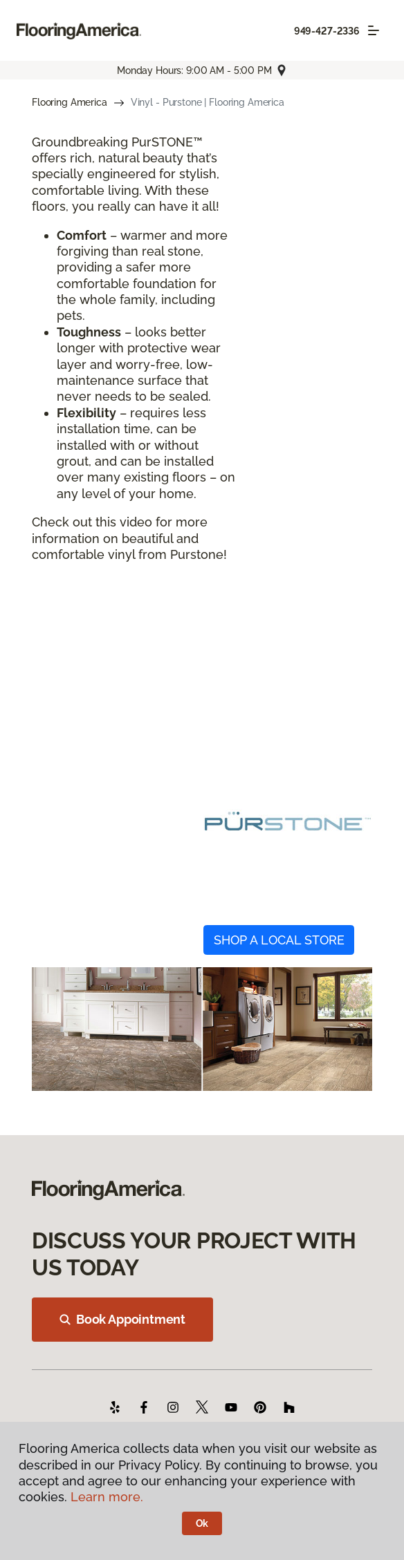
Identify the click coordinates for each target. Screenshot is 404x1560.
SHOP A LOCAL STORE (279, 940)
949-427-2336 (327, 31)
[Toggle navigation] (373, 30)
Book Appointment (122, 1319)
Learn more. (107, 1497)
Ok (202, 1523)
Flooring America (69, 102)
